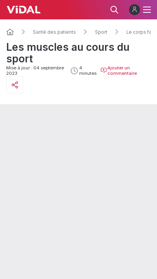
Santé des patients (54, 32)
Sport (101, 32)
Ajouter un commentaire (118, 70)
